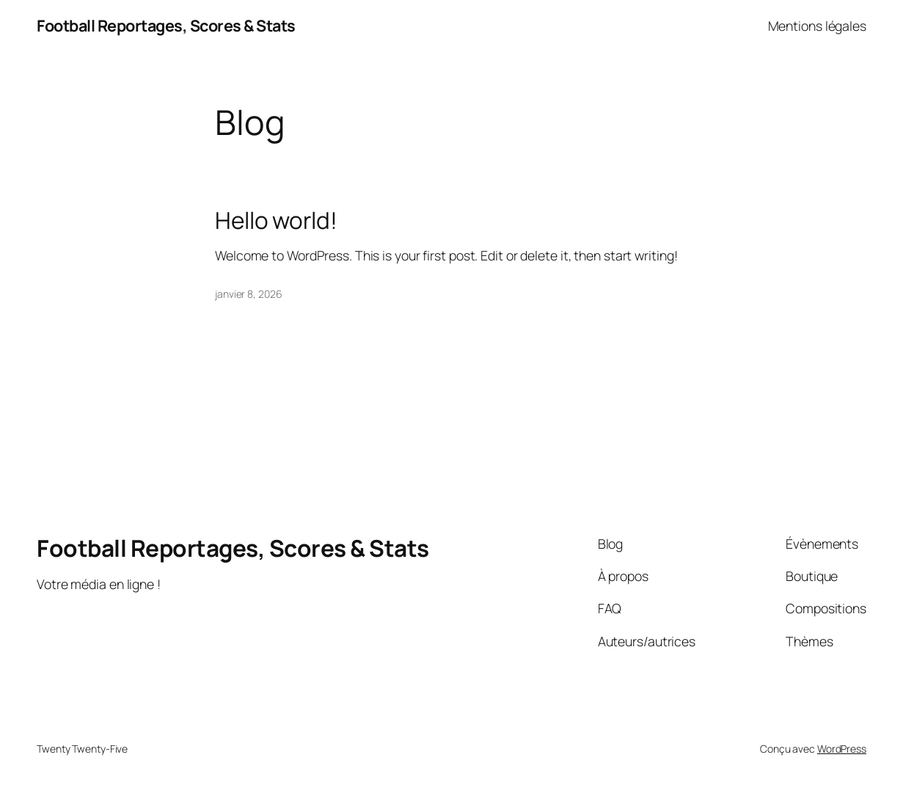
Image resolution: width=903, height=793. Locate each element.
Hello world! (276, 220)
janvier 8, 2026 (248, 294)
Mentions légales (817, 25)
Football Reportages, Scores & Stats (166, 25)
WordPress (841, 749)
